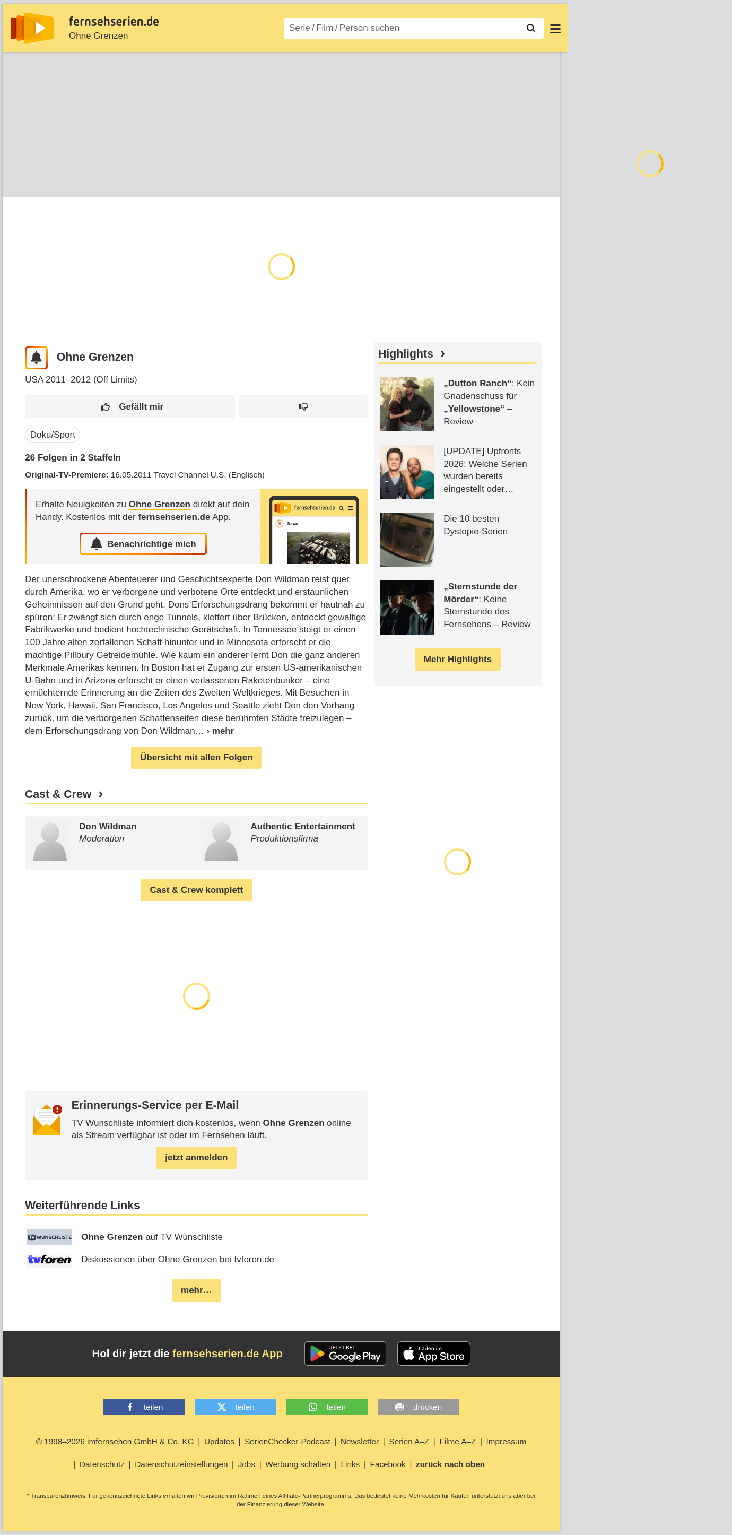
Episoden (65, 181)
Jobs (246, 1464)
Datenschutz (102, 1464)
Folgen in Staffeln (72, 458)
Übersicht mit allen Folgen (196, 758)
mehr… (196, 1291)
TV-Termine (123, 181)
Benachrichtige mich (143, 544)
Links (350, 1464)
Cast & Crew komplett (196, 891)
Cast (170, 181)
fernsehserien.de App (227, 1354)
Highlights (405, 354)
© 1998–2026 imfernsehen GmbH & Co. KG (115, 1441)
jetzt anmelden (196, 1158)
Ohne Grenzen (98, 36)
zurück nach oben (450, 1464)
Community (218, 181)
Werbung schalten (297, 1464)
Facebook (388, 1464)
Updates (219, 1441)
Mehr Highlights (458, 660)
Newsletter (360, 1441)
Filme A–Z (457, 1441)
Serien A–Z (409, 1441)
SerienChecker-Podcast (287, 1441)
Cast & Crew (58, 794)
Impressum (506, 1441)
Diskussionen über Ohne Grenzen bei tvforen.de (150, 1260)
